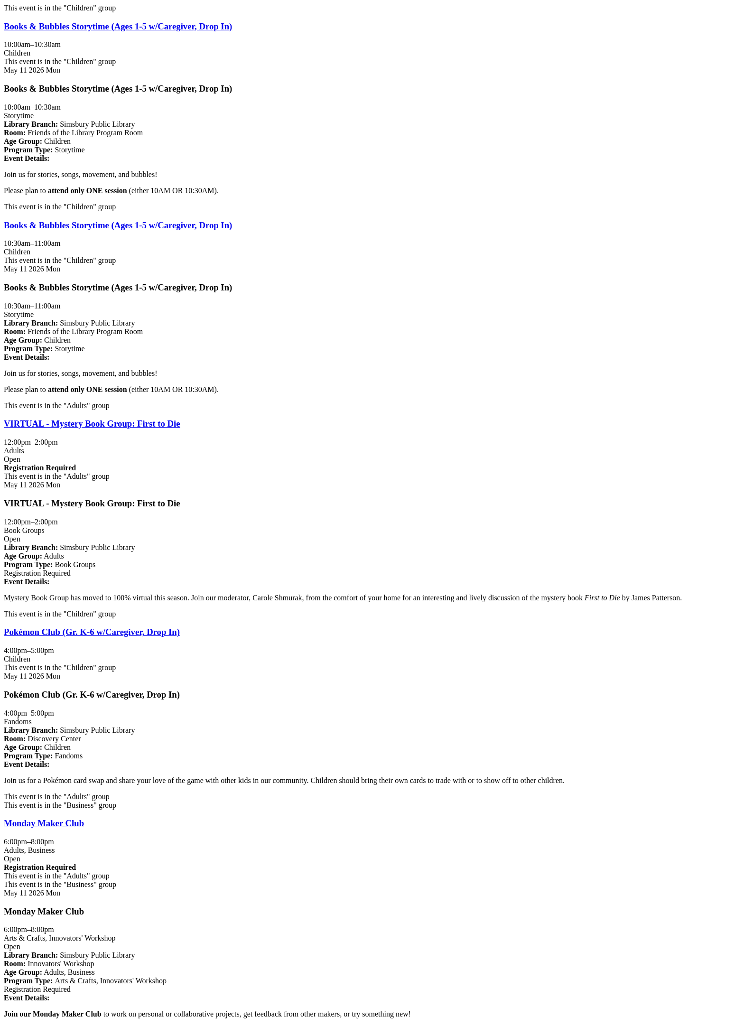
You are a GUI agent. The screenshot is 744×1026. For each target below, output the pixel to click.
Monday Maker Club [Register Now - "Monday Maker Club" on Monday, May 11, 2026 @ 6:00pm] (44, 823)
